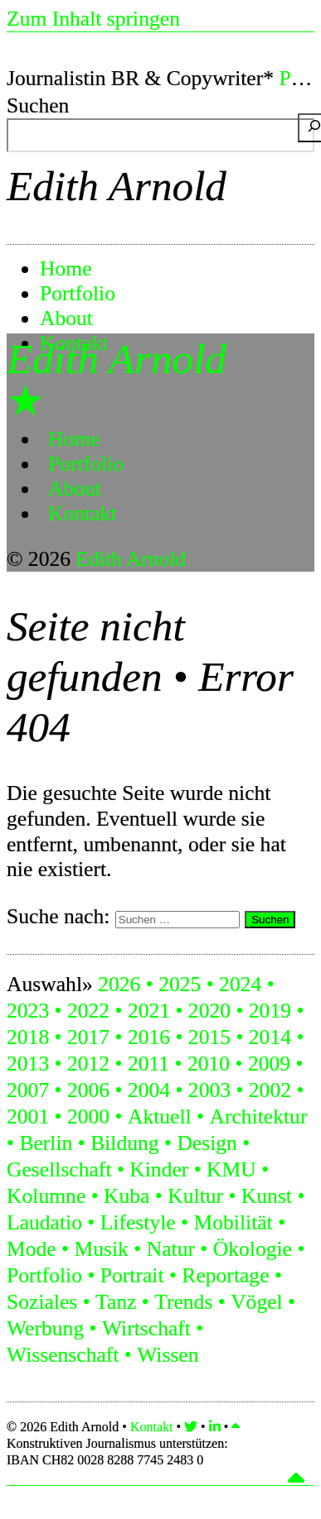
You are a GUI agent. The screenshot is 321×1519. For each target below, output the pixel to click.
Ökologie (252, 1249)
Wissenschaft (63, 1355)
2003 (209, 1090)
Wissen (167, 1355)
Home (66, 268)
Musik (101, 1249)
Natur (171, 1249)
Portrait (132, 1275)
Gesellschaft (59, 1169)
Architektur (258, 1116)
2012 (88, 1064)
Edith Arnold (116, 185)
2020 (209, 1011)
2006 (88, 1090)
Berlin (45, 1143)
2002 (270, 1090)
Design (207, 1143)
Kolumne (46, 1196)
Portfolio (77, 293)
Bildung (124, 1143)
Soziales (42, 1302)
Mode (31, 1249)
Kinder (158, 1169)
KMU (231, 1169)
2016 (149, 1037)
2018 (28, 1037)
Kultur (195, 1196)
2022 (88, 1011)
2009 (269, 1064)
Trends (183, 1302)
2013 (28, 1064)
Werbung (45, 1328)
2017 (88, 1037)
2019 (270, 1011)
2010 (208, 1064)
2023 (28, 1011)
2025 (179, 984)
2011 (148, 1064)
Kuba (126, 1196)
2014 (270, 1037)
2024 (240, 984)
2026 (119, 984)
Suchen (38, 105)
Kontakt (82, 513)
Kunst (266, 1196)
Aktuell (160, 1116)
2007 (28, 1090)
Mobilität (232, 1222)
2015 (209, 1037)
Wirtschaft (146, 1328)
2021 (149, 1011)
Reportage (225, 1275)
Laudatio (44, 1222)
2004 (149, 1090)
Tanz (115, 1302)
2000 (88, 1116)
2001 (28, 1116)
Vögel (257, 1302)
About (66, 318)
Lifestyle (138, 1222)
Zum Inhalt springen (93, 19)
